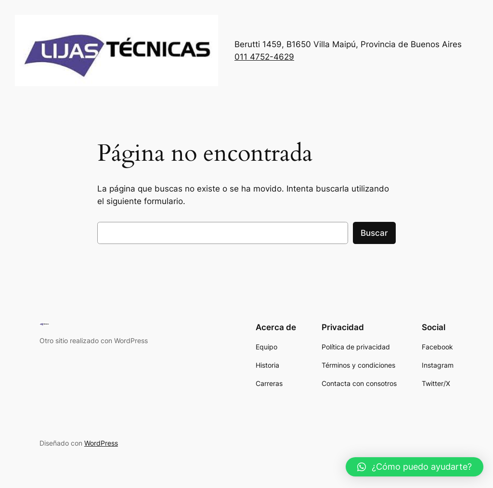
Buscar (374, 233)
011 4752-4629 (264, 57)
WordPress (101, 443)
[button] (414, 466)
